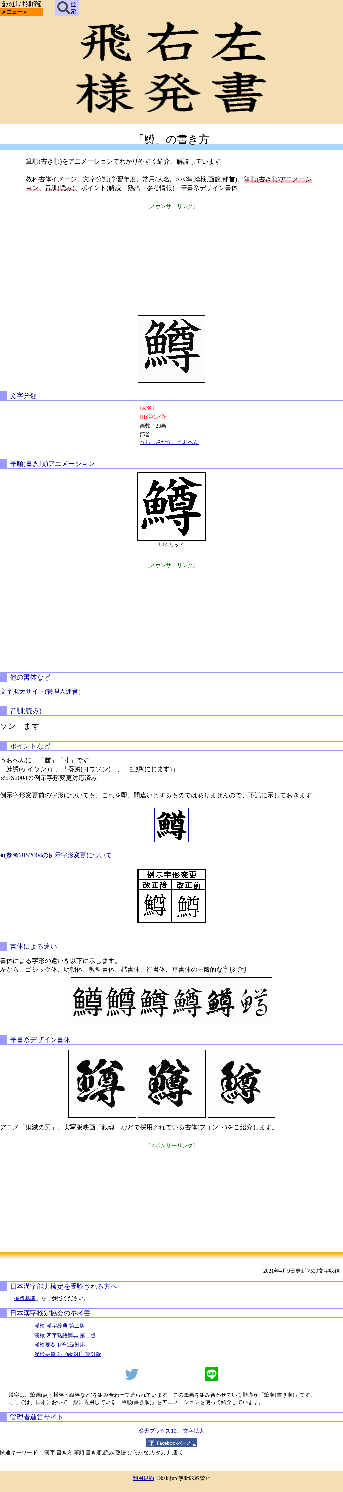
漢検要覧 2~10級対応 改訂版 (67, 1354)
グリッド (174, 544)
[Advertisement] (171, 258)
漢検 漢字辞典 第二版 (59, 1326)
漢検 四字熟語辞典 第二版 (65, 1335)
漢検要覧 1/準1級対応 (59, 1345)
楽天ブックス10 (157, 1431)
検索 (66, 8)
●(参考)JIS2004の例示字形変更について (56, 855)
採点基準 (25, 1298)
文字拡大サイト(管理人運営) (40, 691)
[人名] (147, 408)
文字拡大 (193, 1431)
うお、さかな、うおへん (169, 442)
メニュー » (13, 12)
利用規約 (143, 1478)
